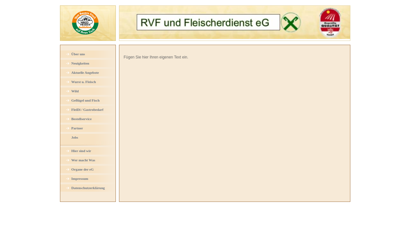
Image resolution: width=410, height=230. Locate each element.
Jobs (74, 137)
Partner (77, 128)
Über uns (78, 54)
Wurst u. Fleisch (83, 82)
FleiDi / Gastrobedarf (87, 109)
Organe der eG (82, 169)
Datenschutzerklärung (88, 188)
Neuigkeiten (80, 63)
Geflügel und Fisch (85, 100)
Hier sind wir (81, 151)
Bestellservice (81, 119)
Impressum (79, 178)
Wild (75, 91)
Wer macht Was (83, 160)
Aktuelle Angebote (85, 72)
